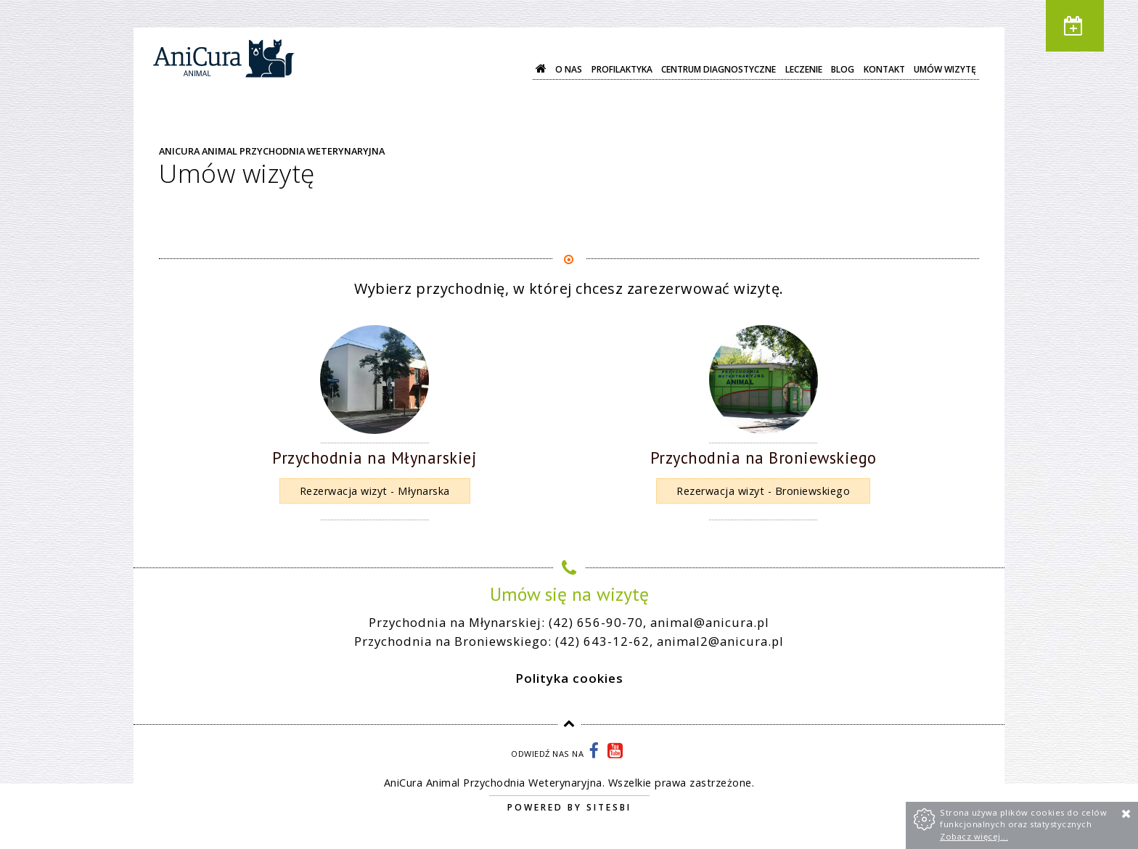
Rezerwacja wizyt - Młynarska (375, 491)
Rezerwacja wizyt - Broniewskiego (763, 491)
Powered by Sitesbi (569, 807)
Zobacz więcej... (974, 836)
